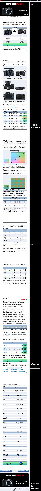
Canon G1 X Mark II (5, 345)
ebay (24, 282)
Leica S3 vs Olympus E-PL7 (21, 369)
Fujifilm (25, 470)
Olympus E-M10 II (5, 349)
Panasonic (28, 470)
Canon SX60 (5, 113)
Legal (6, 470)
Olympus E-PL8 (5, 351)
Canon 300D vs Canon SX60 (5, 369)
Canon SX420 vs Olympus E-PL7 (14, 369)
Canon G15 (5, 115)
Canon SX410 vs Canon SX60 (5, 371)
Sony (22, 470)
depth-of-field (7, 144)
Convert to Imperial (5, 111)
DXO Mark (20, 191)
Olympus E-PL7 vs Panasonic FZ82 (22, 371)
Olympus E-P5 (5, 119)
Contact (3, 470)
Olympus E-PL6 (5, 120)
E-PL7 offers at (20, 44)
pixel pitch (10, 166)
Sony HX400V (5, 123)
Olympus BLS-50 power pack (15, 107)
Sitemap (11, 470)
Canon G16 (5, 346)
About (1, 470)
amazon (9, 334)
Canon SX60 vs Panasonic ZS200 (14, 371)
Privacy (8, 470)
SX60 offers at (8, 44)
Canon (18, 470)
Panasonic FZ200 (5, 352)
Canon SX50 (5, 116)
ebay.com (25, 113)
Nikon (20, 470)
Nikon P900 (5, 348)
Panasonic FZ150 (5, 121)
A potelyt (7, 0)
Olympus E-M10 (5, 118)
